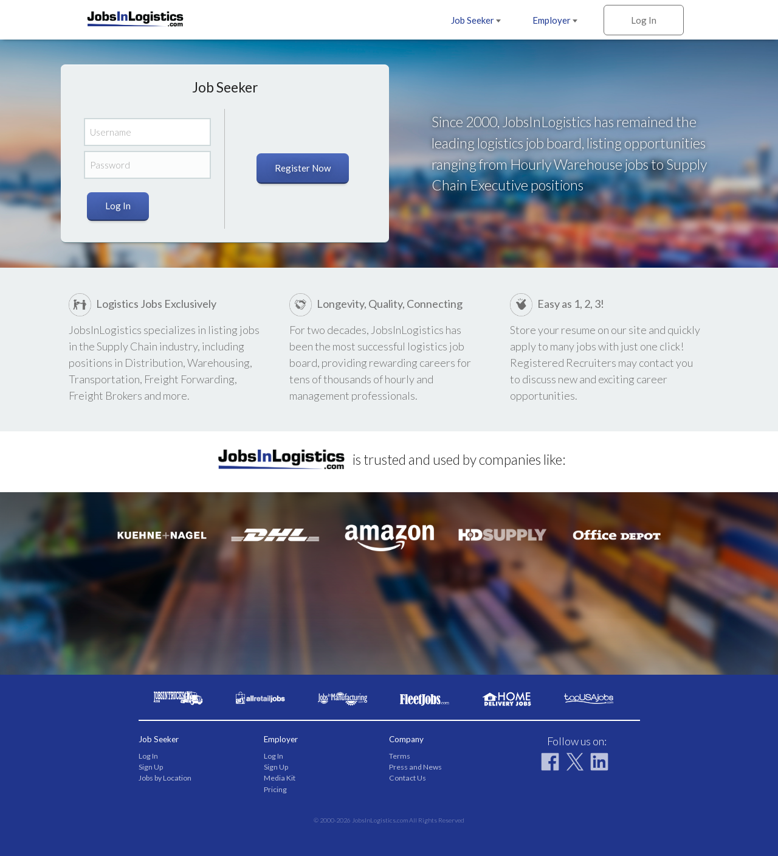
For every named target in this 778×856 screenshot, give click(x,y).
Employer (554, 20)
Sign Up (151, 766)
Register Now (303, 167)
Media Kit (279, 777)
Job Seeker (476, 20)
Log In (643, 20)
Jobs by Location (165, 777)
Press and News (415, 766)
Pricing (275, 789)
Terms (399, 755)
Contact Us (407, 777)
